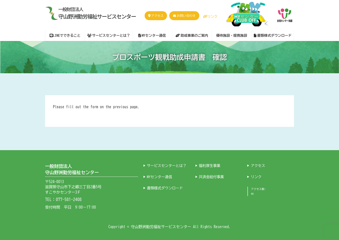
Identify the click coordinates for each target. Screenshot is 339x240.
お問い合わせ (186, 15)
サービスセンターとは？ (166, 165)
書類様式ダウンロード (165, 188)
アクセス (155, 15)
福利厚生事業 (209, 165)
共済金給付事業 (211, 177)
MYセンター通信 (159, 177)
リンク (210, 16)
